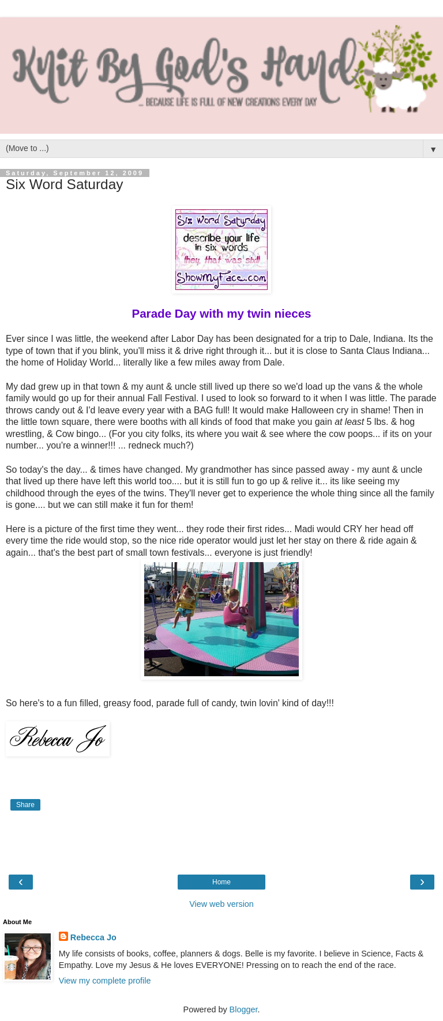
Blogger (244, 1009)
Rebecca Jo (93, 937)
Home (221, 882)
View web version (221, 904)
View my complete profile (105, 980)
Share (25, 805)
